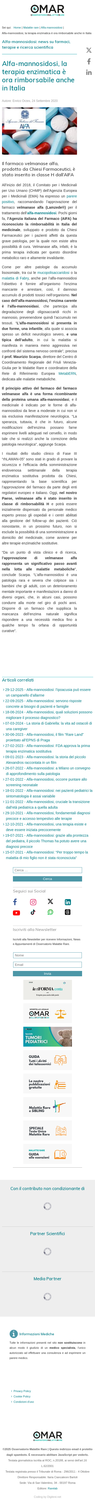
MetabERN (67, 373)
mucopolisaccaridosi (53, 273)
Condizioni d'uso (24, 1401)
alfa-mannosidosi (41, 213)
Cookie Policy (22, 1396)
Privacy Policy (22, 1391)
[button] (89, 50)
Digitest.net (54, 1496)
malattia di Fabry (15, 278)
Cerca (47, 879)
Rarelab (53, 1488)
